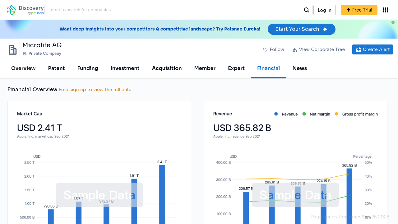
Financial (268, 68)
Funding (87, 68)
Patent (56, 68)
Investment (125, 68)
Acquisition (167, 68)
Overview (23, 68)
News (299, 68)
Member (205, 68)
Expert (236, 68)
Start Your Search (301, 29)
